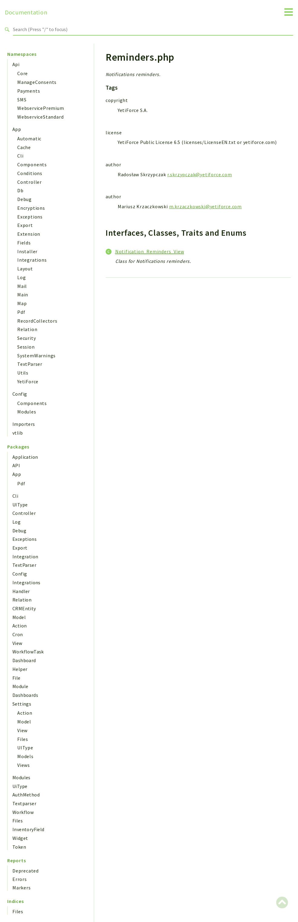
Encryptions (31, 208)
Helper (19, 669)
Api (15, 64)
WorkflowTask (28, 652)
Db (20, 190)
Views (23, 765)
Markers (21, 888)
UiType (19, 786)
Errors (19, 879)
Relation (27, 329)
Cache (24, 147)
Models (25, 756)
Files (22, 739)
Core (22, 73)
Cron (17, 634)
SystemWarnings (36, 356)
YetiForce (27, 381)
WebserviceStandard (40, 117)
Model (19, 617)
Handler (21, 591)
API (16, 465)
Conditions (29, 173)
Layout (25, 269)
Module (20, 686)
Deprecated (25, 871)
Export (25, 225)
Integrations (32, 260)
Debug (24, 199)
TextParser (29, 364)
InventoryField (28, 829)
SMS (21, 100)
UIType (20, 505)
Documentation (26, 12)
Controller (29, 182)
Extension (28, 234)
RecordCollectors (37, 321)
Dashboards (25, 695)
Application (25, 457)
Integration (25, 557)
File (16, 678)
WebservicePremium (40, 108)
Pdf (21, 312)
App (16, 129)
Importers (23, 424)
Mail (22, 286)
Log (21, 277)
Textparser (24, 803)
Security (26, 338)
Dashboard (24, 660)
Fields (24, 243)
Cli (20, 156)
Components (32, 164)
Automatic (29, 139)
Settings (21, 704)
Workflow (23, 812)
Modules (26, 412)
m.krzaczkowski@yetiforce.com (205, 206)
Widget (20, 838)
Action (19, 626)
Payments (28, 91)
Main (22, 295)
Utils (22, 373)
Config (19, 394)
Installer (27, 251)
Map (22, 303)
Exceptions (30, 217)
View (17, 643)
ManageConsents (37, 82)
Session (26, 347)
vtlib (17, 433)
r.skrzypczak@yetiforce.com (199, 174)
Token (19, 847)
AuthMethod (26, 795)
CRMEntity (24, 608)
